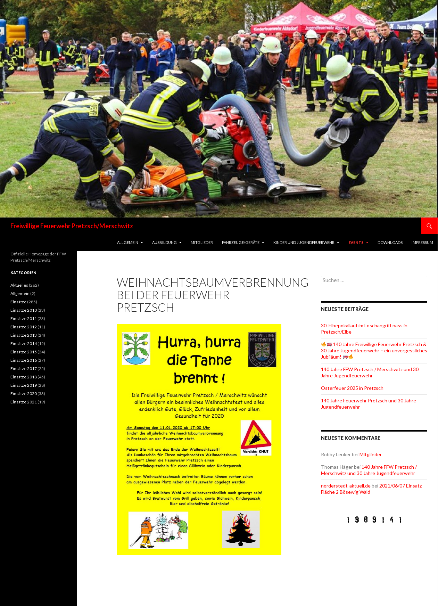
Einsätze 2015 (23, 351)
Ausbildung (164, 242)
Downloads (390, 242)
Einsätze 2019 (23, 385)
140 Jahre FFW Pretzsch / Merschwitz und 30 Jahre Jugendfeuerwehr (370, 372)
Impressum (422, 242)
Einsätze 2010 (23, 310)
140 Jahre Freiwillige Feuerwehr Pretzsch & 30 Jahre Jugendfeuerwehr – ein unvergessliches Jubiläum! (374, 350)
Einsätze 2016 (23, 360)
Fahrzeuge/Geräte (240, 242)
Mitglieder (202, 242)
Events (356, 242)
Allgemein (127, 242)
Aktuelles (19, 285)
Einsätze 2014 (23, 343)
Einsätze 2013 (23, 335)
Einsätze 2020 (23, 393)
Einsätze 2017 (23, 368)
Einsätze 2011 (23, 318)
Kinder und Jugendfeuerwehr (303, 242)
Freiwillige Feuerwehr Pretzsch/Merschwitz (71, 226)
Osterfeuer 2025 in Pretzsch (352, 388)
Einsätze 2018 (23, 376)
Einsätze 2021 (23, 401)
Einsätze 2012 (23, 326)
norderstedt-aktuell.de (346, 486)
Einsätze (18, 301)
